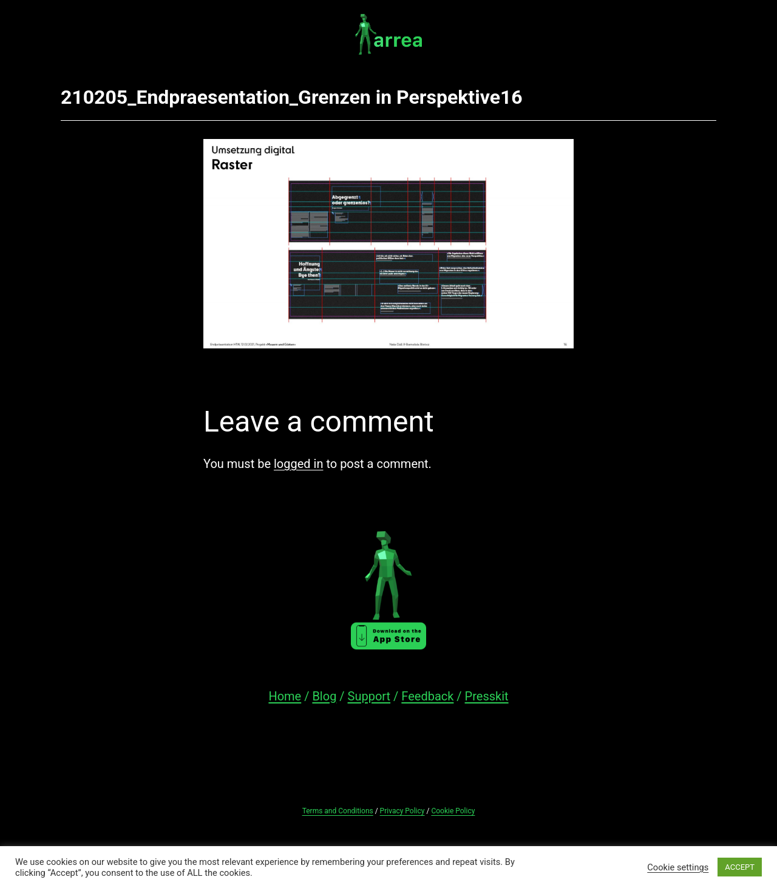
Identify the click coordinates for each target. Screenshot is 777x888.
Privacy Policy (402, 811)
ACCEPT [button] (740, 867)
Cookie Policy (453, 811)
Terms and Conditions (337, 811)
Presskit (487, 696)
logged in (298, 463)
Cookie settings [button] (677, 867)
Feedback (427, 696)
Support (369, 696)
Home (284, 696)
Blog (324, 696)
